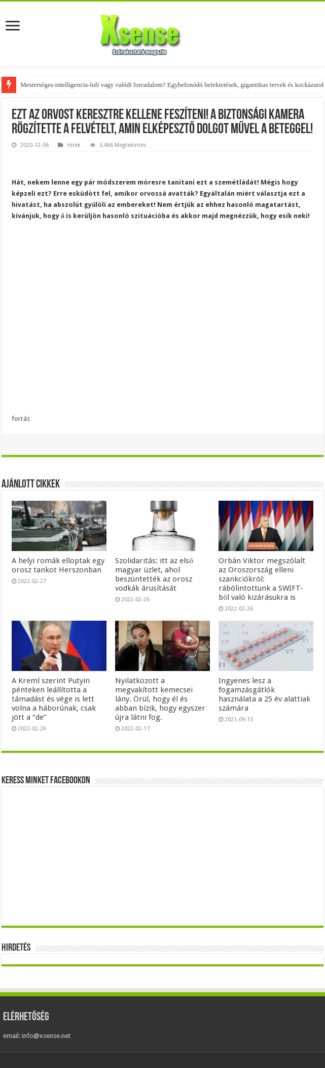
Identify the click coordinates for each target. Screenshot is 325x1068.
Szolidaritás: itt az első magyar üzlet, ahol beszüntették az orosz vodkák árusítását (154, 574)
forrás (21, 418)
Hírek (74, 145)
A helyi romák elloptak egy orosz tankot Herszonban (58, 565)
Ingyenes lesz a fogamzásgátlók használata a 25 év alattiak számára (264, 694)
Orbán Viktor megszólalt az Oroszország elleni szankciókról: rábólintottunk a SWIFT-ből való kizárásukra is (262, 579)
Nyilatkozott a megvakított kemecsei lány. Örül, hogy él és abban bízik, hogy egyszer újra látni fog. (160, 699)
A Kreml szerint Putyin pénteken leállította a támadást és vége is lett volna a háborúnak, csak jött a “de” (54, 699)
